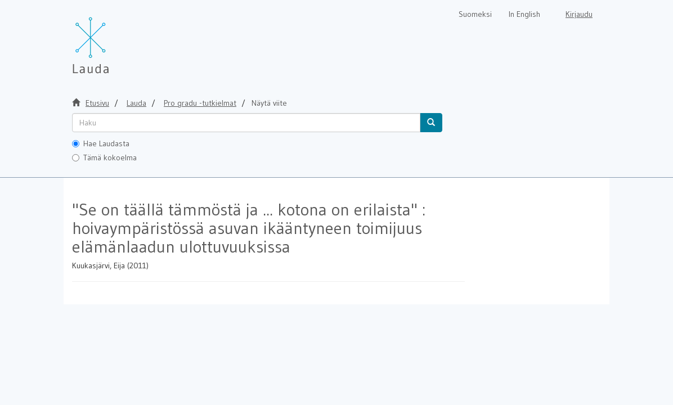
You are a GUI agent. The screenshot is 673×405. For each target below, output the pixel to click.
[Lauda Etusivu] (114, 39)
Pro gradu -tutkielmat (200, 103)
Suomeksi (475, 14)
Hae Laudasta (100, 143)
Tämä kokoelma (104, 157)
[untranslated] (246, 122)
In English (524, 14)
